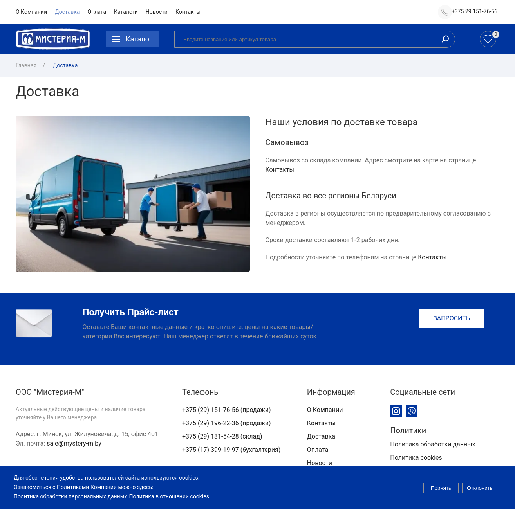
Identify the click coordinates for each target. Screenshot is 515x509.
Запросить (451, 318)
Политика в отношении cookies (169, 500)
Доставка (67, 12)
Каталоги (126, 12)
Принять (441, 492)
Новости (157, 12)
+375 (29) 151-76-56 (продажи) (226, 410)
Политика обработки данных (432, 444)
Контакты (188, 12)
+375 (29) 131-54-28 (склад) (222, 436)
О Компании (31, 12)
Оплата (97, 12)
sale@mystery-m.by (74, 443)
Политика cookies (416, 457)
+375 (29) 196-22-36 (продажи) (226, 423)
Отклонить (480, 492)
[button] (132, 39)
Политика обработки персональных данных (70, 500)
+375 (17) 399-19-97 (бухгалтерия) (231, 449)
